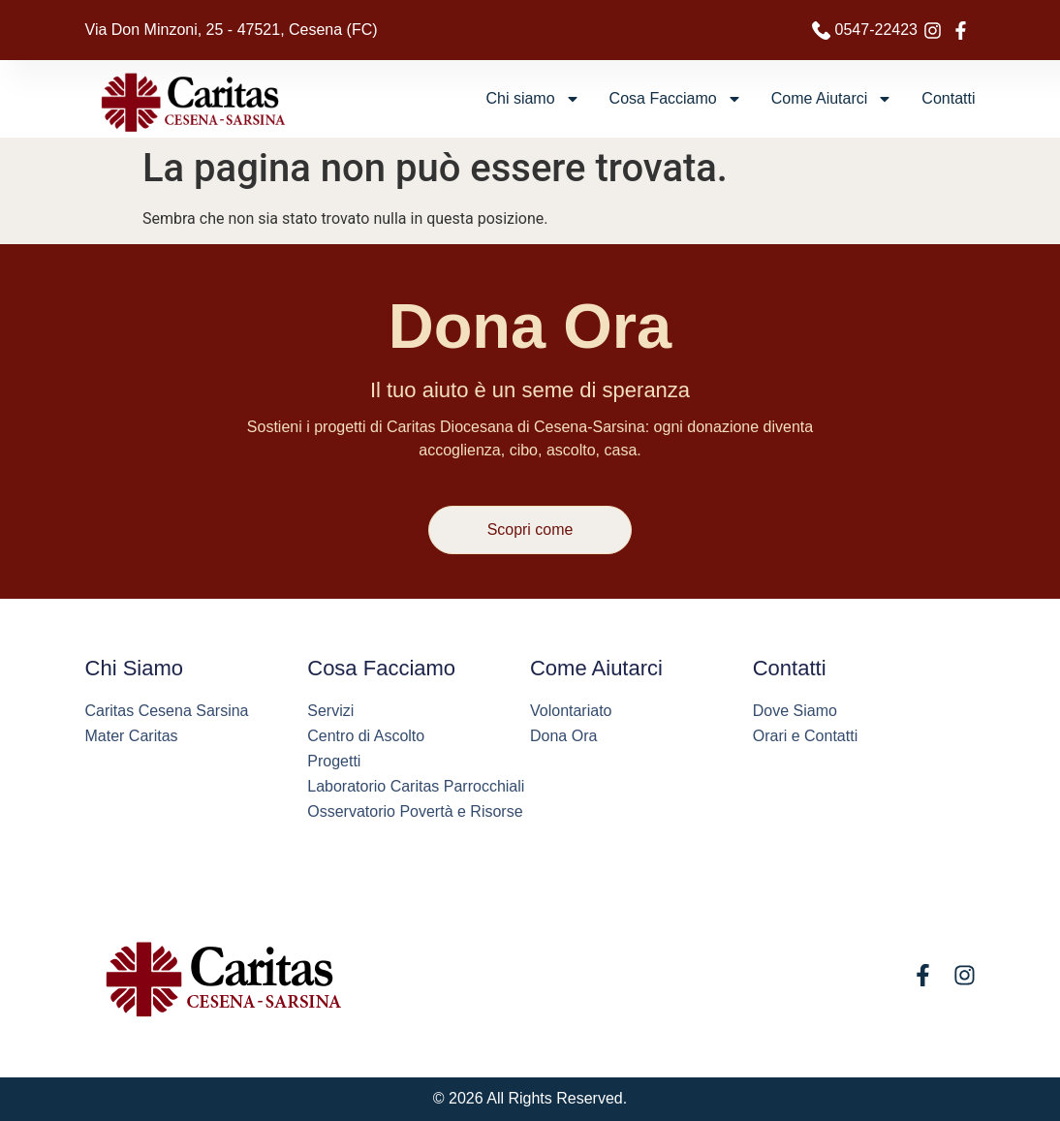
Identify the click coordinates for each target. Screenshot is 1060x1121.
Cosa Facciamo (675, 98)
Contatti (948, 98)
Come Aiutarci (832, 98)
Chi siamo (532, 98)
